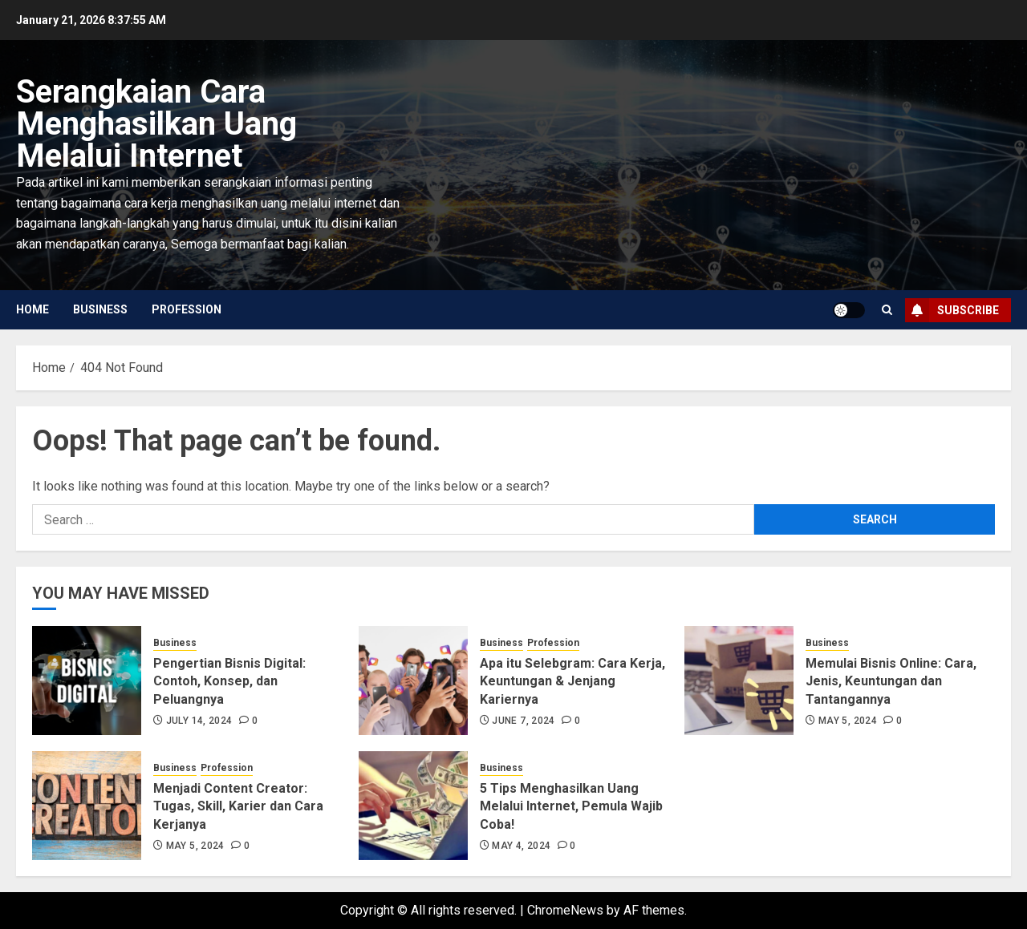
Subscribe (952, 310)
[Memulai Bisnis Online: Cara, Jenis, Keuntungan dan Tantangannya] (739, 680)
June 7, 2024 (523, 720)
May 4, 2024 (521, 845)
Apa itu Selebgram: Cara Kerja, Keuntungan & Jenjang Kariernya (572, 681)
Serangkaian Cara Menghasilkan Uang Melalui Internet (156, 124)
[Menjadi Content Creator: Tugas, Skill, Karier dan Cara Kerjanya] (86, 805)
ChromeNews (565, 910)
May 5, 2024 (847, 720)
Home (32, 309)
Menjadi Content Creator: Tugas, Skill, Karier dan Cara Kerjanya (238, 806)
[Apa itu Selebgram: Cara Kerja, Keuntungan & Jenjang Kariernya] (413, 680)
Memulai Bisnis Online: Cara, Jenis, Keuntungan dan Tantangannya (891, 681)
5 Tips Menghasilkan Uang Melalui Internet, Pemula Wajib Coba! (571, 806)
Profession (186, 309)
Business (100, 309)
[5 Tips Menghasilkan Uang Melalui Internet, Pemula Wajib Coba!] (413, 805)
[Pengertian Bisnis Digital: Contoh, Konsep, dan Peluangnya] (86, 680)
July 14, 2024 (199, 720)
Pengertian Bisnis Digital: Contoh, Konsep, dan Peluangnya (229, 681)
